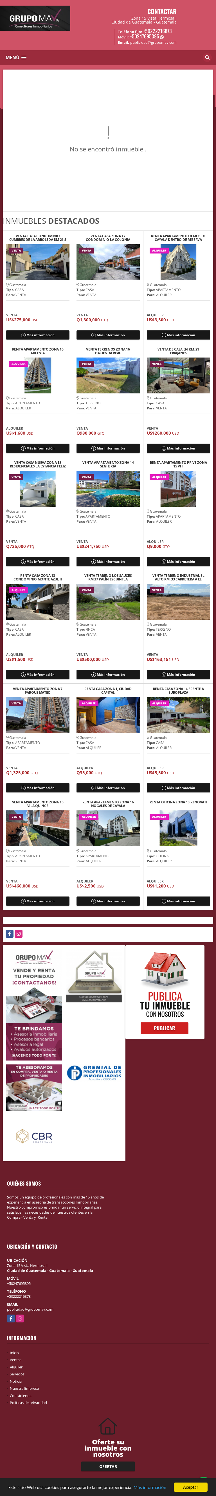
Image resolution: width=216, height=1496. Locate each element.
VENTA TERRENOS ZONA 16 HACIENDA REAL (108, 351)
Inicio (14, 1352)
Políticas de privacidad (28, 1402)
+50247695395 (144, 36)
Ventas (15, 1359)
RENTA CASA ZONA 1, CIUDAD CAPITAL (108, 690)
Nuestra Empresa (24, 1388)
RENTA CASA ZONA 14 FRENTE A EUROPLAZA (178, 690)
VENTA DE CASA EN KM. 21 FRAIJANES (178, 351)
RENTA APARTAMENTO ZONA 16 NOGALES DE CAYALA (108, 804)
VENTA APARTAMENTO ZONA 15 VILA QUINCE (38, 804)
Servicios (17, 1374)
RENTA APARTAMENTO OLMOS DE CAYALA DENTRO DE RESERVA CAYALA (178, 237)
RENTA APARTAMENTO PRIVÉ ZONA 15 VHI (178, 464)
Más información (150, 1487)
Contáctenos (20, 1395)
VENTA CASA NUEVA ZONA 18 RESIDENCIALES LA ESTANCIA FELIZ (38, 464)
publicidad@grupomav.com (30, 1309)
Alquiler (16, 1367)
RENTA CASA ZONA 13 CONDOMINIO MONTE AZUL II (38, 577)
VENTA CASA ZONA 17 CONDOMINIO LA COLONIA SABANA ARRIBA (108, 237)
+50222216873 (157, 30)
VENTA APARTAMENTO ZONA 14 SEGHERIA (108, 464)
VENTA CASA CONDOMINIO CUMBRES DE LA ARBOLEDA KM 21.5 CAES (37, 237)
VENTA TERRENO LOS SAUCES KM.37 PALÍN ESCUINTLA (108, 577)
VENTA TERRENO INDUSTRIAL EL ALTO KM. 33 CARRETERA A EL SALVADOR (178, 577)
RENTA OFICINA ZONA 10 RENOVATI (178, 802)
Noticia (16, 1381)
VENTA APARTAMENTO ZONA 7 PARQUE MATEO (37, 690)
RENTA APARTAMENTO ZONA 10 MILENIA (38, 351)
